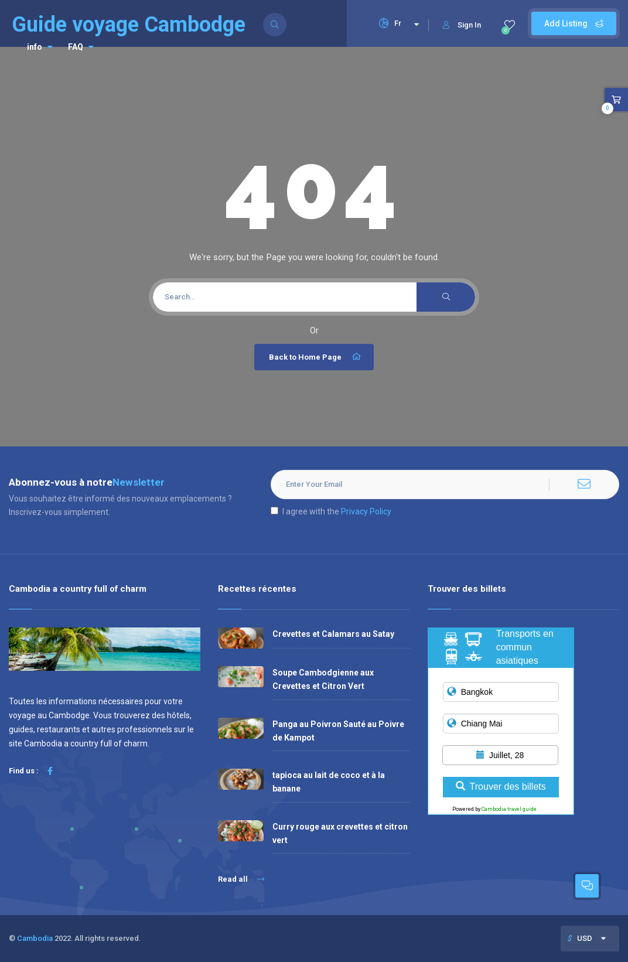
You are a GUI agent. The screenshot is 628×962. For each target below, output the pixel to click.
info (40, 47)
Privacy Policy (366, 511)
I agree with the (331, 511)
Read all (241, 879)
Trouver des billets (501, 787)
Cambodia (35, 938)
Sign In (462, 25)
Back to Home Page (315, 357)
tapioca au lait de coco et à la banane (328, 781)
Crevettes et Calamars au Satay (333, 634)
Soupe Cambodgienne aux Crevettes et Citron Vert (323, 679)
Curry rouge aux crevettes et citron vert (340, 833)
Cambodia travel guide (509, 809)
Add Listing (573, 23)
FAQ (81, 47)
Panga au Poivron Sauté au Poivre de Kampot (338, 730)
